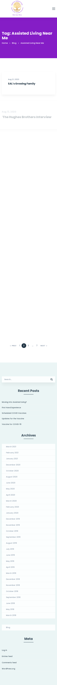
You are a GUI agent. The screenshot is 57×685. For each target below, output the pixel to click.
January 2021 (12, 460)
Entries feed (7, 657)
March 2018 (11, 616)
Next (44, 346)
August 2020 (11, 478)
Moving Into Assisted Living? (14, 403)
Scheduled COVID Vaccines (14, 414)
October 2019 (12, 532)
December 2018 (13, 580)
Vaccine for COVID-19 (11, 425)
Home (5, 43)
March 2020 (11, 502)
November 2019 (13, 526)
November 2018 (13, 586)
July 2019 (10, 550)
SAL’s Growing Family (21, 83)
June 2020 (10, 484)
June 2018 (10, 604)
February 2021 (12, 454)
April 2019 (10, 568)
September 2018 (13, 598)
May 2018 (10, 610)
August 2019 (11, 544)
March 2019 (11, 574)
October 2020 (12, 472)
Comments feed (9, 664)
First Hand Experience (11, 409)
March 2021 (11, 448)
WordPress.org (8, 670)
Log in (4, 651)
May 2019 (10, 562)
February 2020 (12, 508)
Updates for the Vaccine (13, 420)
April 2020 (10, 496)
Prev (13, 346)
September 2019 (13, 538)
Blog (14, 43)
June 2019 (10, 556)
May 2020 (10, 490)
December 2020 (13, 466)
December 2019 (13, 520)
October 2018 (12, 592)
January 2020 (12, 514)
